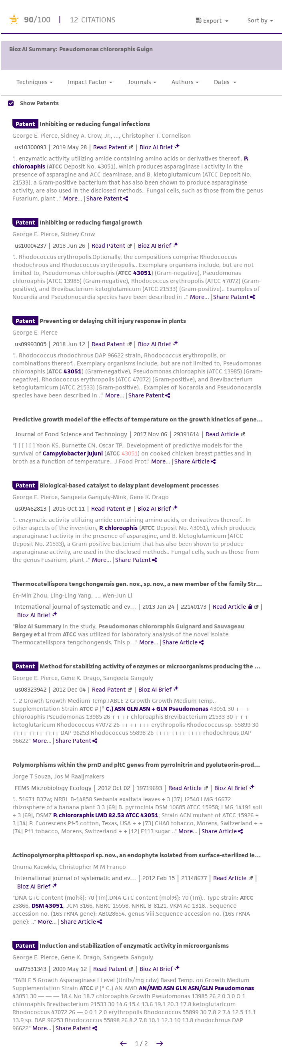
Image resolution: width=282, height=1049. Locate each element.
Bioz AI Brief (156, 147)
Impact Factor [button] (90, 82)
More (70, 198)
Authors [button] (185, 82)
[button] (262, 20)
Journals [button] (142, 82)
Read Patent (110, 147)
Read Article (222, 434)
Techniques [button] (34, 82)
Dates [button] (225, 82)
